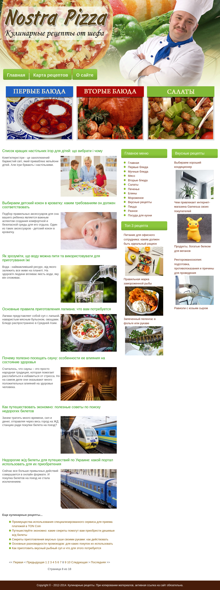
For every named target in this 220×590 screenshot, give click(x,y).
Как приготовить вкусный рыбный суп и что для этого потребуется (56, 548)
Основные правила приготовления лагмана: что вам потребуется (56, 309)
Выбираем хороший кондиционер (187, 165)
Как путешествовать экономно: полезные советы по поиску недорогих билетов (51, 409)
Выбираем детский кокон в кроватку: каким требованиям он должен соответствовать (58, 205)
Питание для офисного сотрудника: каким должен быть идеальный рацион (141, 239)
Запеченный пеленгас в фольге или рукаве (140, 321)
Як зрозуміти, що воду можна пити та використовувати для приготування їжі (51, 258)
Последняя (98, 562)
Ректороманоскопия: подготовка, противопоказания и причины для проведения (194, 266)
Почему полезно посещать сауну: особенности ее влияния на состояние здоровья (53, 360)
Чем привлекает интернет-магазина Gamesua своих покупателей (192, 207)
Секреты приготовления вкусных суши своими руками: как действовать (60, 539)
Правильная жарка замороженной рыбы (138, 281)
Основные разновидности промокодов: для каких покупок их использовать (62, 543)
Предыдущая (35, 562)
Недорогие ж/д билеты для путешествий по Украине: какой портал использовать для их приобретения (57, 462)
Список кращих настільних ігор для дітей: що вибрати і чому (52, 151)
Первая (18, 562)
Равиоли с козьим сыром (191, 308)
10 (68, 562)
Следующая (79, 562)
